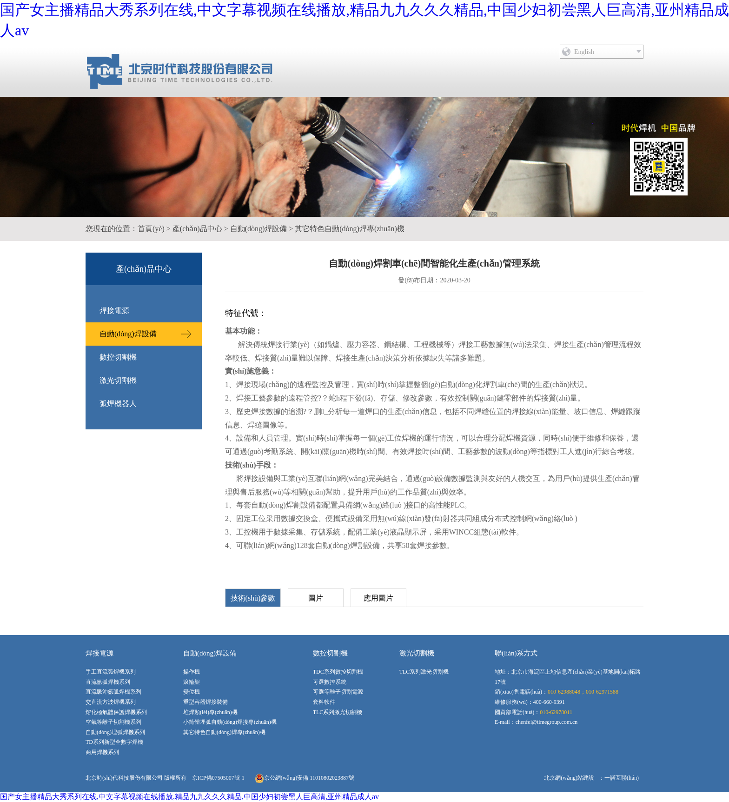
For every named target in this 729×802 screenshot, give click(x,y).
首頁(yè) (151, 229)
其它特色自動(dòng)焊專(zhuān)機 (349, 229)
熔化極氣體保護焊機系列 (116, 712)
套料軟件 (324, 702)
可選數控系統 (329, 682)
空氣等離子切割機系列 (113, 722)
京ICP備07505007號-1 (218, 778)
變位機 (191, 691)
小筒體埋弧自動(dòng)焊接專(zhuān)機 (230, 722)
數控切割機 (118, 357)
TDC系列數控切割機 (338, 671)
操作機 (191, 671)
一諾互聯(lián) (621, 778)
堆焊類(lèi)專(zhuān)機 (210, 712)
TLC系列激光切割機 (338, 712)
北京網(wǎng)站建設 (569, 778)
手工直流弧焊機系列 (111, 671)
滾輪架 (191, 682)
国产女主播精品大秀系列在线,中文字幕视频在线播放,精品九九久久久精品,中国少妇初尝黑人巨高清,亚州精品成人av (189, 797)
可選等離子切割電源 (338, 691)
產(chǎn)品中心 (197, 229)
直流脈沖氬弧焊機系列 (113, 691)
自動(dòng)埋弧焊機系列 (115, 732)
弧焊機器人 (118, 404)
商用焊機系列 (102, 752)
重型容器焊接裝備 (205, 702)
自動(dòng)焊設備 (258, 229)
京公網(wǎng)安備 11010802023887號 (304, 778)
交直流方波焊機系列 (111, 702)
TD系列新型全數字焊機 (114, 742)
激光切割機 (118, 380)
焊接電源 (114, 310)
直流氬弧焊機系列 (108, 682)
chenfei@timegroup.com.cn (547, 722)
